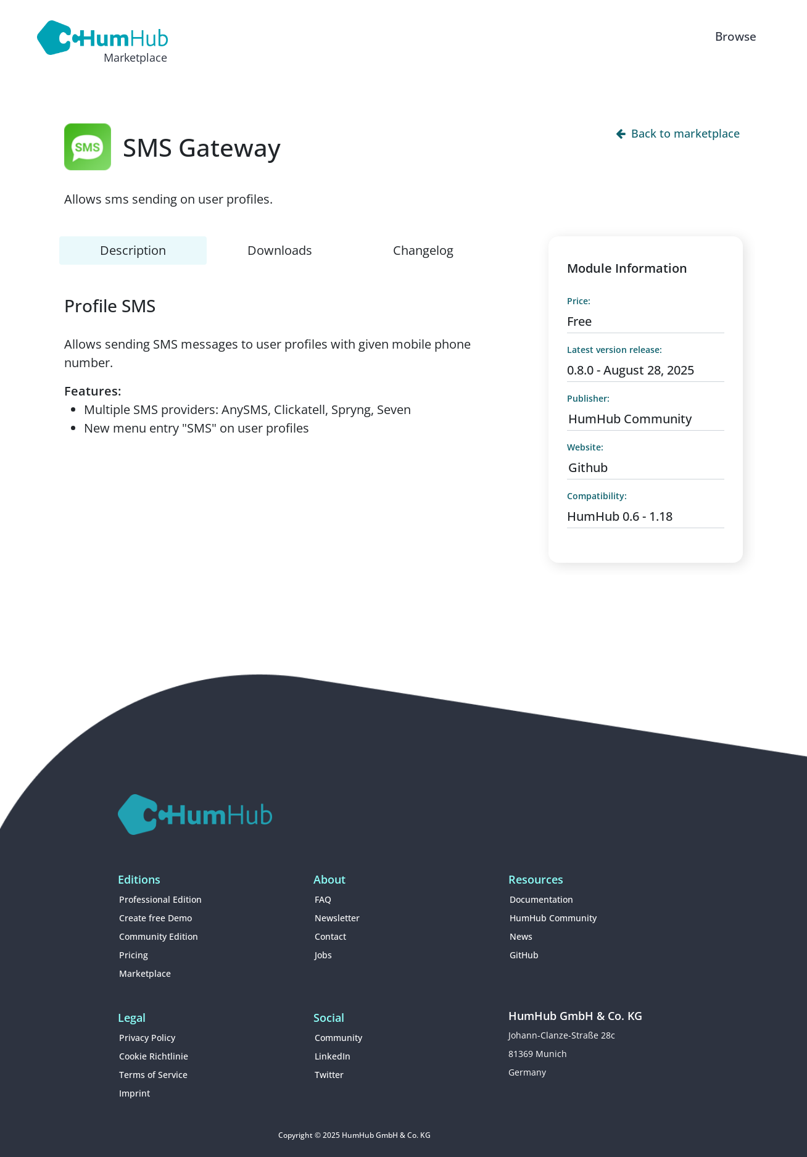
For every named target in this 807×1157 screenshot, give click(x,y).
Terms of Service (153, 1074)
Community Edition (158, 936)
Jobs (323, 955)
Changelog (423, 250)
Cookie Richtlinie (153, 1056)
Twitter (329, 1074)
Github (588, 467)
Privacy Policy (147, 1037)
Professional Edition (160, 899)
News (521, 936)
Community (338, 1037)
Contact (330, 936)
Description (133, 250)
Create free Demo (155, 918)
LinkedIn (332, 1056)
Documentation (541, 899)
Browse (735, 36)
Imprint (134, 1093)
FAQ (323, 899)
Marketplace (145, 973)
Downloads (279, 250)
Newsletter (337, 918)
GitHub (524, 955)
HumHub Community (630, 418)
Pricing (133, 955)
